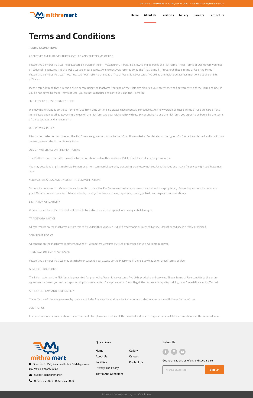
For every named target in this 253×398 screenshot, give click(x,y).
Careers (134, 356)
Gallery (133, 350)
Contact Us (136, 362)
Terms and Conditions (110, 374)
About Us (101, 356)
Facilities (101, 362)
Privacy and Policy (107, 368)
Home (99, 350)
